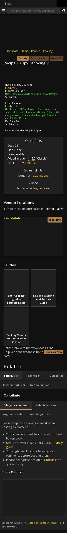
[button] (40, 237)
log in (32, 522)
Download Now (54, 351)
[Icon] (9, 75)
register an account (48, 522)
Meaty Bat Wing (22, 130)
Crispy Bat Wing (13, 103)
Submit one (41, 176)
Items (24, 51)
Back (7, 4)
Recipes (35, 51)
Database (12, 51)
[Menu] (3, 10)
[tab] (11, 375)
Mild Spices (37, 130)
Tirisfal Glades (53, 209)
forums (51, 460)
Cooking (48, 51)
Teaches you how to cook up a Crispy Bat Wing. (34, 93)
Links (24, 58)
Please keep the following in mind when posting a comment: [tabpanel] (33, 475)
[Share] (63, 10)
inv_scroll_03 (25, 163)
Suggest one (41, 188)
